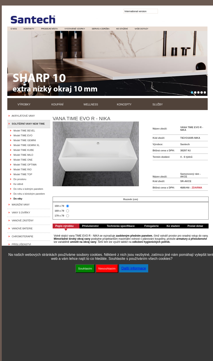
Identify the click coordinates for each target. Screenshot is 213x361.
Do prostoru (19, 179)
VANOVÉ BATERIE (21, 228)
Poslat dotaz (195, 226)
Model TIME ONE (22, 159)
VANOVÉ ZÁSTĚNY (22, 220)
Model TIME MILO (22, 155)
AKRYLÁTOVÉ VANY (22, 115)
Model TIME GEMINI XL (26, 145)
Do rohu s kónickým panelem (28, 193)
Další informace (133, 268)
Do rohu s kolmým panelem (27, 189)
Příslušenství (90, 226)
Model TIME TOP (22, 174)
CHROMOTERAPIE (21, 236)
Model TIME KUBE (23, 150)
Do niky (17, 198)
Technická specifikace (121, 226)
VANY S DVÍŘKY (20, 212)
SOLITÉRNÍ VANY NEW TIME (27, 123)
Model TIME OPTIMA (24, 164)
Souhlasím (85, 268)
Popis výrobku (64, 226)
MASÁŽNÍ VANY (20, 204)
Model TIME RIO (22, 169)
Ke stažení (173, 226)
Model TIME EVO (22, 135)
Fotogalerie (151, 226)
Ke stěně (17, 184)
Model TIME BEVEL (23, 130)
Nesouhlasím (107, 268)
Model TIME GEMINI (24, 140)
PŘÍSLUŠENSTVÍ (20, 244)
